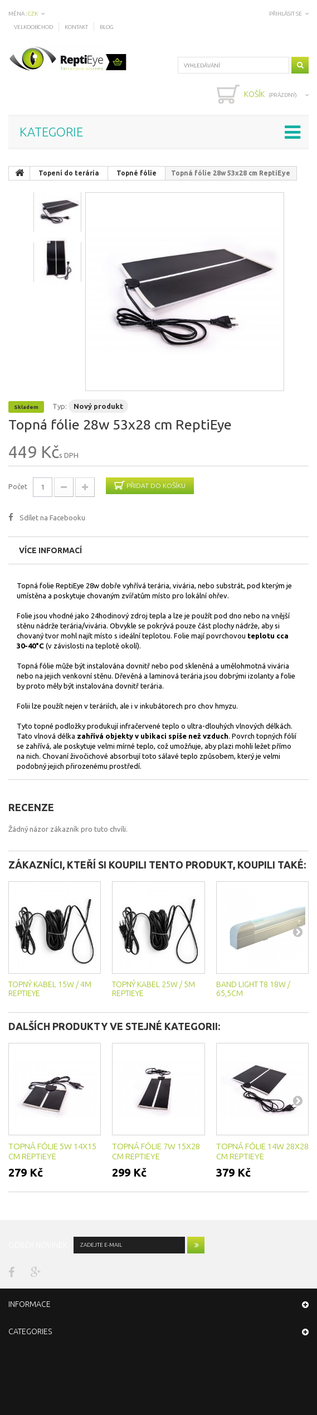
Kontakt (76, 27)
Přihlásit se (285, 14)
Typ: (59, 406)
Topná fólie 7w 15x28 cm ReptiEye (156, 1151)
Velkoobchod (33, 27)
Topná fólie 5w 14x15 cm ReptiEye (52, 1151)
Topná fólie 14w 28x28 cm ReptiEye (262, 1151)
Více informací (50, 550)
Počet (17, 486)
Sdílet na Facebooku (52, 517)
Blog (107, 27)
